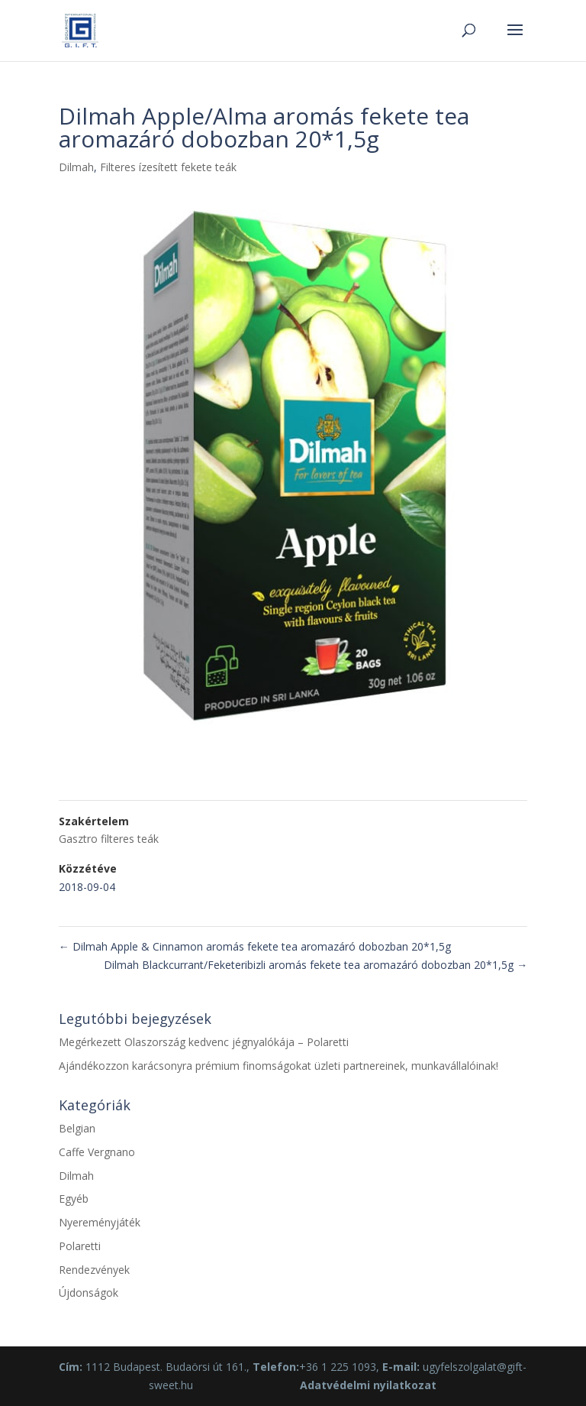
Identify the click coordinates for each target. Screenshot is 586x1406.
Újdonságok (88, 1292)
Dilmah (76, 167)
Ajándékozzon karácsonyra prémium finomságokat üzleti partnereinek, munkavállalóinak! (278, 1065)
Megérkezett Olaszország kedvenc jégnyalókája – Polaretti (204, 1042)
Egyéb (74, 1198)
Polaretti (80, 1246)
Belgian (77, 1128)
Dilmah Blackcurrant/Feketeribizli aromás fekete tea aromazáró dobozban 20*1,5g (315, 964)
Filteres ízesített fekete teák (168, 167)
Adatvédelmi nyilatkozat (368, 1385)
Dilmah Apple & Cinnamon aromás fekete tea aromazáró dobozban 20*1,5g (255, 946)
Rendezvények (94, 1269)
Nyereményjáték (99, 1222)
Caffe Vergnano (97, 1152)
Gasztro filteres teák (109, 838)
